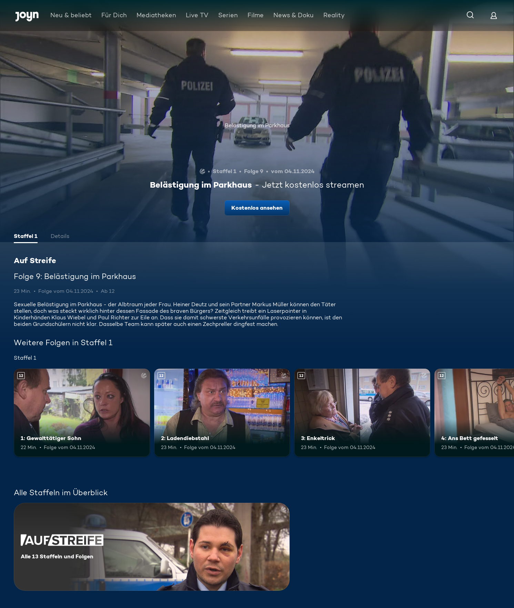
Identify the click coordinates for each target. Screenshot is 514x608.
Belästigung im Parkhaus (257, 125)
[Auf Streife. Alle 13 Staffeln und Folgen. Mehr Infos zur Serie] (152, 547)
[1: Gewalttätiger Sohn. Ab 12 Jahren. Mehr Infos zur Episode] (82, 413)
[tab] (25, 237)
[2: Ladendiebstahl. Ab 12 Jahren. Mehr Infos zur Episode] (222, 413)
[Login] (493, 15)
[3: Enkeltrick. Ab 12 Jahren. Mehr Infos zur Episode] (362, 413)
